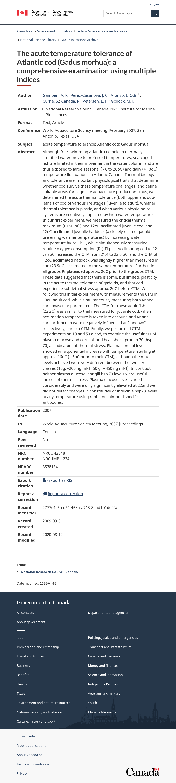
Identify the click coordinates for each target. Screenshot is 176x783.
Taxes (21, 693)
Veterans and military (104, 693)
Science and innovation (54, 31)
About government (31, 622)
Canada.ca (25, 31)
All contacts (25, 613)
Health (22, 684)
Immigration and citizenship (38, 647)
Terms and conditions (33, 764)
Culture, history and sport (36, 721)
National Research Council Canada (49, 571)
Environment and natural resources (43, 703)
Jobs (20, 637)
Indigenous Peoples (103, 684)
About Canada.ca (29, 755)
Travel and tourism (31, 656)
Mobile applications (31, 745)
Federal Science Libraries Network (101, 31)
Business (23, 665)
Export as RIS (57, 480)
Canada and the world (104, 656)
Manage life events (102, 712)
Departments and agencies (108, 613)
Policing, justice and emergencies (113, 637)
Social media (26, 736)
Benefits (23, 675)
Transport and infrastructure (110, 647)
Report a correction (63, 493)
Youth (92, 703)
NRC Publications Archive (79, 40)
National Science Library (38, 40)
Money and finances (103, 665)
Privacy (22, 773)
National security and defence (39, 712)
